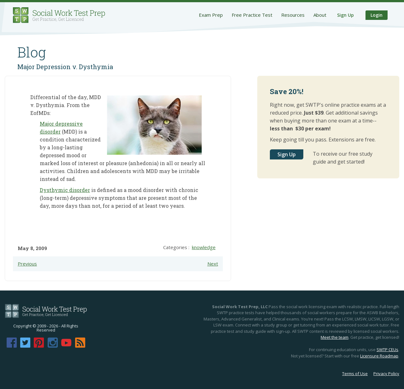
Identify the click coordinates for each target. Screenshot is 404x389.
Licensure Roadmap (379, 356)
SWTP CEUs (387, 349)
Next (212, 263)
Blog (31, 52)
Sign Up (345, 15)
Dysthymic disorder (65, 190)
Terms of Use (355, 373)
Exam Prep (211, 15)
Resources (293, 15)
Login (377, 15)
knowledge (204, 247)
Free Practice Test (252, 15)
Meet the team (334, 337)
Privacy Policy (386, 373)
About (319, 15)
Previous (27, 263)
